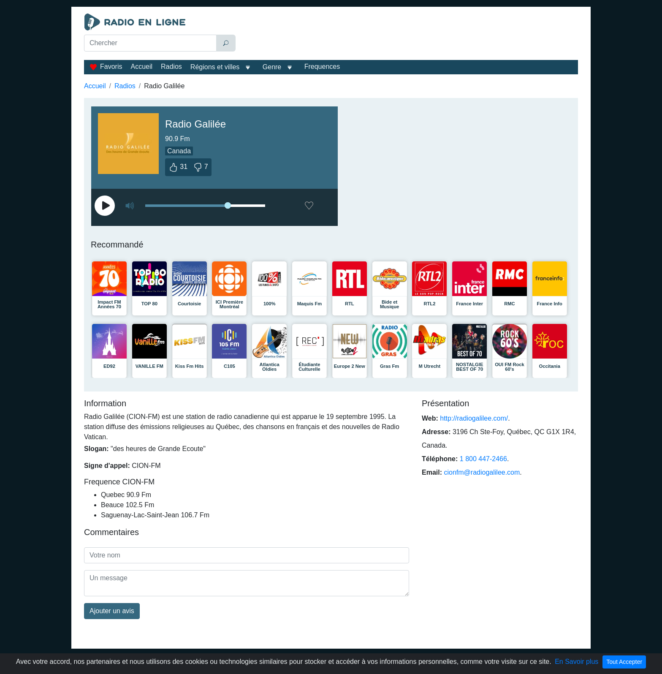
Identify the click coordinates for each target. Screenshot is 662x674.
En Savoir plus (576, 661)
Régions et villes (215, 67)
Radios (171, 66)
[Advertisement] (408, 35)
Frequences (322, 66)
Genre (272, 67)
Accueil (141, 66)
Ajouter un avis (112, 610)
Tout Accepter (624, 661)
